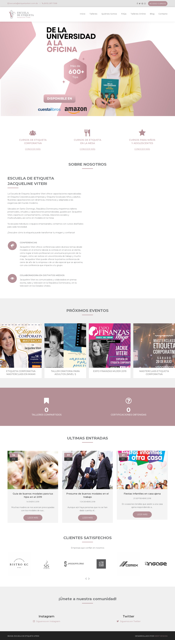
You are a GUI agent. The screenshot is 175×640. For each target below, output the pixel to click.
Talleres (93, 14)
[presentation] (86, 578)
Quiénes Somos (109, 14)
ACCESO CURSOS (158, 3)
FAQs (123, 14)
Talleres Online (138, 14)
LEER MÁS (33, 518)
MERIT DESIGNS (160, 636)
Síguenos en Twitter (129, 621)
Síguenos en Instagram (46, 621)
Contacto (162, 14)
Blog (152, 14)
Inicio (82, 14)
